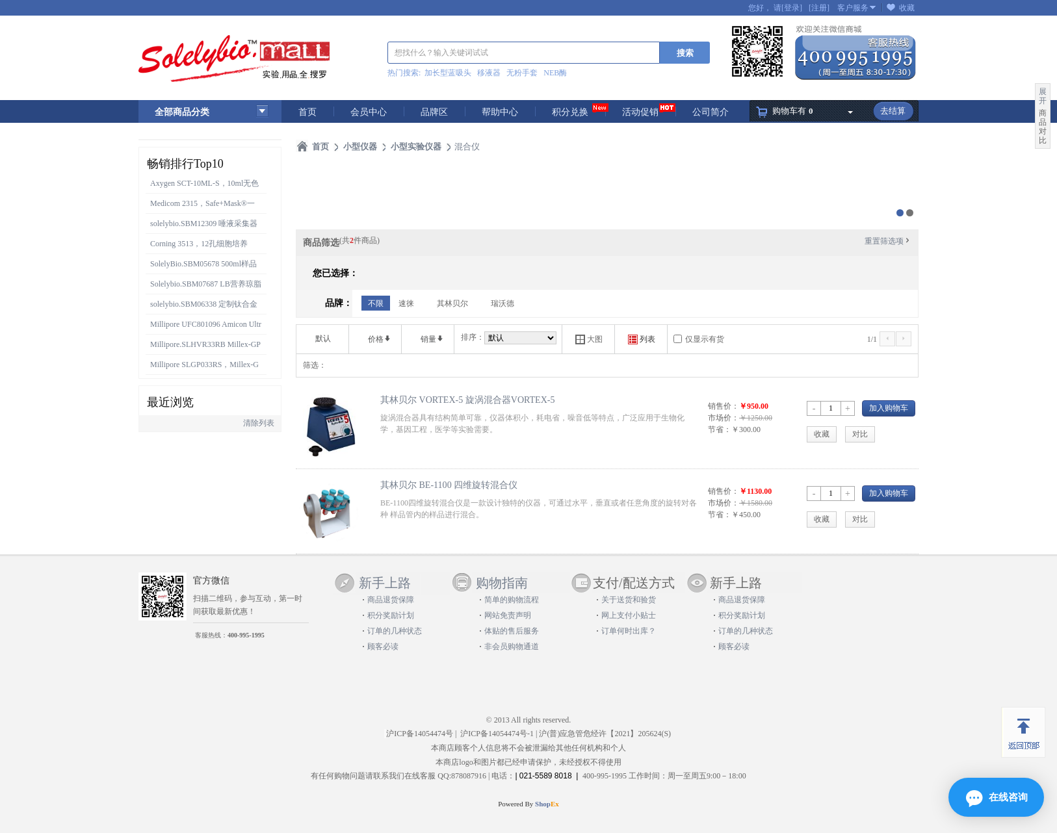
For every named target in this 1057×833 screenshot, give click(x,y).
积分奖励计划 (390, 615)
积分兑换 (570, 112)
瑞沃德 (502, 303)
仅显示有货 (704, 339)
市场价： (723, 417)
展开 (1043, 96)
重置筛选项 (888, 241)
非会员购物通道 (511, 646)
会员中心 (368, 112)
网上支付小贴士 (628, 615)
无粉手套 (522, 72)
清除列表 (258, 423)
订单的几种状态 (394, 630)
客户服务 (852, 7)
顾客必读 (382, 646)
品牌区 (434, 112)
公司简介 (710, 112)
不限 (376, 303)
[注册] (819, 7)
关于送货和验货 (628, 599)
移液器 (489, 72)
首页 (307, 112)
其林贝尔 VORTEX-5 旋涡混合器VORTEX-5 (467, 399)
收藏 (907, 7)
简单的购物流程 (511, 599)
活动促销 (640, 112)
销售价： (723, 406)
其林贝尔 (452, 303)
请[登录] (788, 7)
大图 (589, 339)
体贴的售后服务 (511, 630)
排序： (472, 337)
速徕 (406, 303)
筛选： (314, 365)
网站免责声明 (507, 615)
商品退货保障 (390, 599)
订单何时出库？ (628, 630)
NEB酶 (555, 72)
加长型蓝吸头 (447, 72)
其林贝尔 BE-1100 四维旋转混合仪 (448, 485)
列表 (641, 339)
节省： (719, 429)
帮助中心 (500, 112)
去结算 (893, 111)
